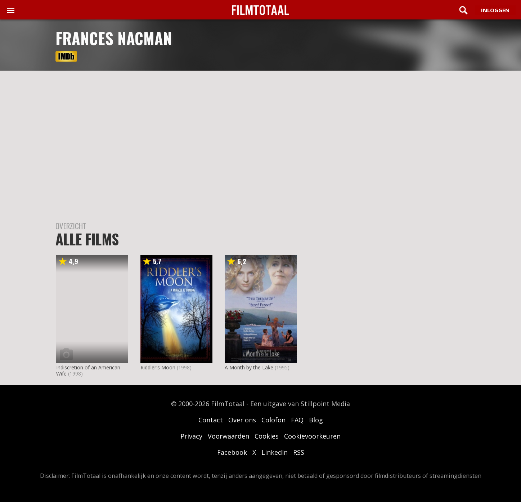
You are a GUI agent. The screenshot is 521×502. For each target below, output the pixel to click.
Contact (210, 420)
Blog (316, 420)
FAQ (297, 420)
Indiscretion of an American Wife (88, 370)
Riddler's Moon (157, 367)
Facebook (232, 452)
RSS (298, 452)
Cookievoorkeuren (312, 436)
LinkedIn (274, 452)
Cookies (267, 436)
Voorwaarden (228, 436)
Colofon (273, 420)
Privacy (191, 436)
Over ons (242, 420)
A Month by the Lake (249, 367)
